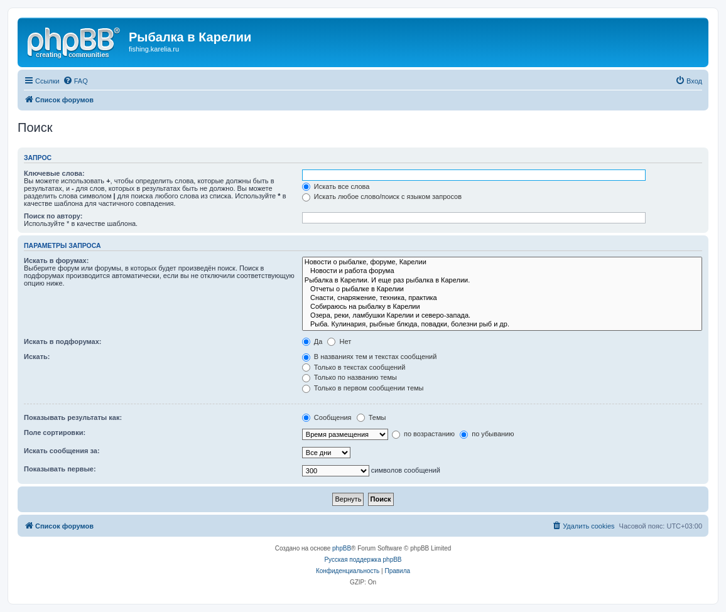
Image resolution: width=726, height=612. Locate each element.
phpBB (341, 548)
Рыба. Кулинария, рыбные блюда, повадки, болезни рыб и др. (502, 324)
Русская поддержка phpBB (362, 559)
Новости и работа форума (502, 271)
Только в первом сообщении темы (363, 388)
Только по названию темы (349, 377)
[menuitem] (75, 81)
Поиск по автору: (53, 216)
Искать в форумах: (56, 260)
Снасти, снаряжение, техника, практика (502, 298)
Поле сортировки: (54, 432)
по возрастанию (423, 434)
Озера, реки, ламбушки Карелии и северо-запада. (502, 315)
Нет (339, 341)
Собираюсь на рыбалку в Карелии (502, 307)
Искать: (37, 356)
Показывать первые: (60, 469)
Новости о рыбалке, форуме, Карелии (502, 262)
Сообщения (327, 417)
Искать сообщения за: (62, 450)
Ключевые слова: (54, 173)
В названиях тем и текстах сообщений (369, 356)
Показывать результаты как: (73, 417)
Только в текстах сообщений (354, 367)
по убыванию (487, 434)
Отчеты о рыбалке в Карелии (502, 289)
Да (312, 341)
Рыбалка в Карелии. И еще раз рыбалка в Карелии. (502, 280)
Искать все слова (336, 186)
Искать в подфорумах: (63, 341)
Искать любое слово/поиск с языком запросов (382, 196)
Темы (371, 417)
